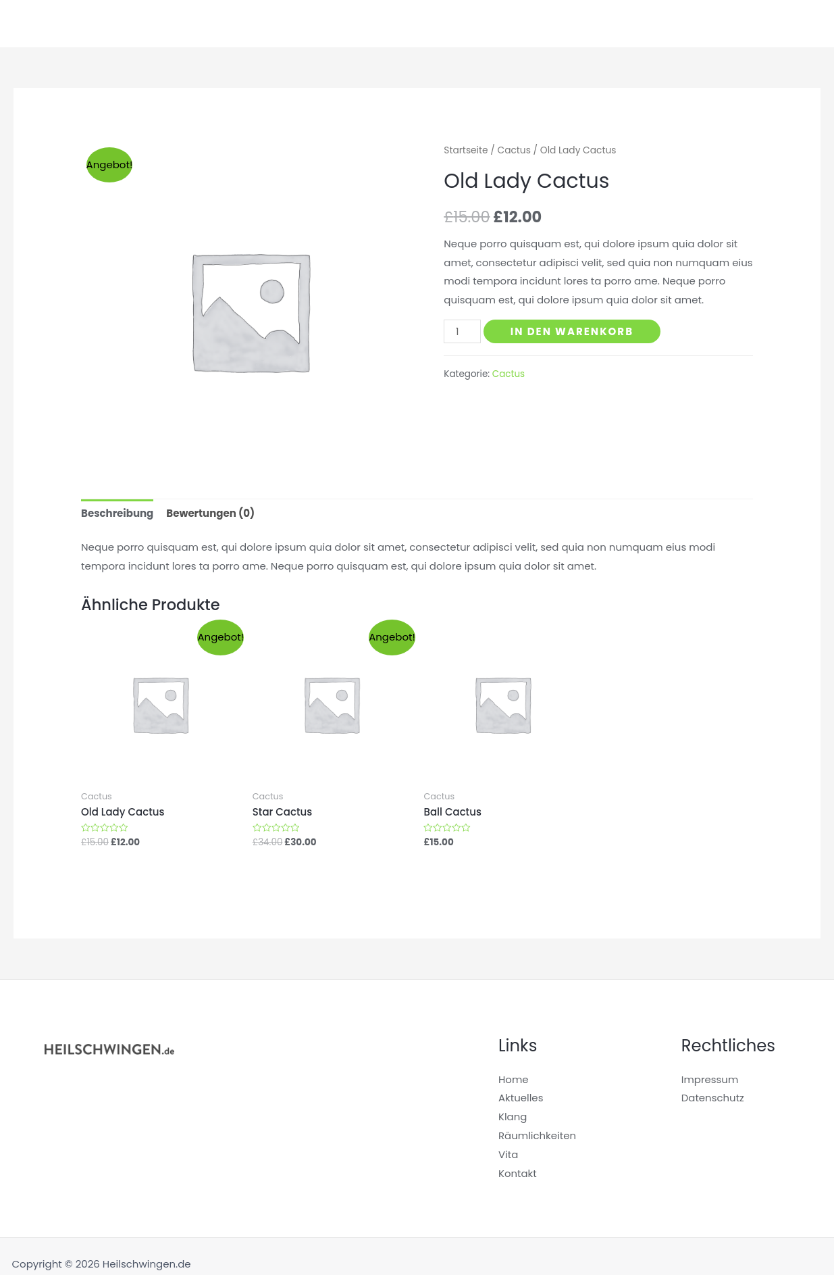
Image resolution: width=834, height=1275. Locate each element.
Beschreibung (117, 513)
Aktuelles (748, 23)
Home (513, 1079)
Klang (592, 23)
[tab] (117, 513)
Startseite (534, 23)
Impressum (710, 1079)
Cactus (514, 150)
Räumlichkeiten (665, 23)
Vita (800, 23)
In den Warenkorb (572, 331)
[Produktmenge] (462, 331)
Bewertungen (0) (210, 513)
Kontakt (517, 1173)
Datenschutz (713, 1098)
